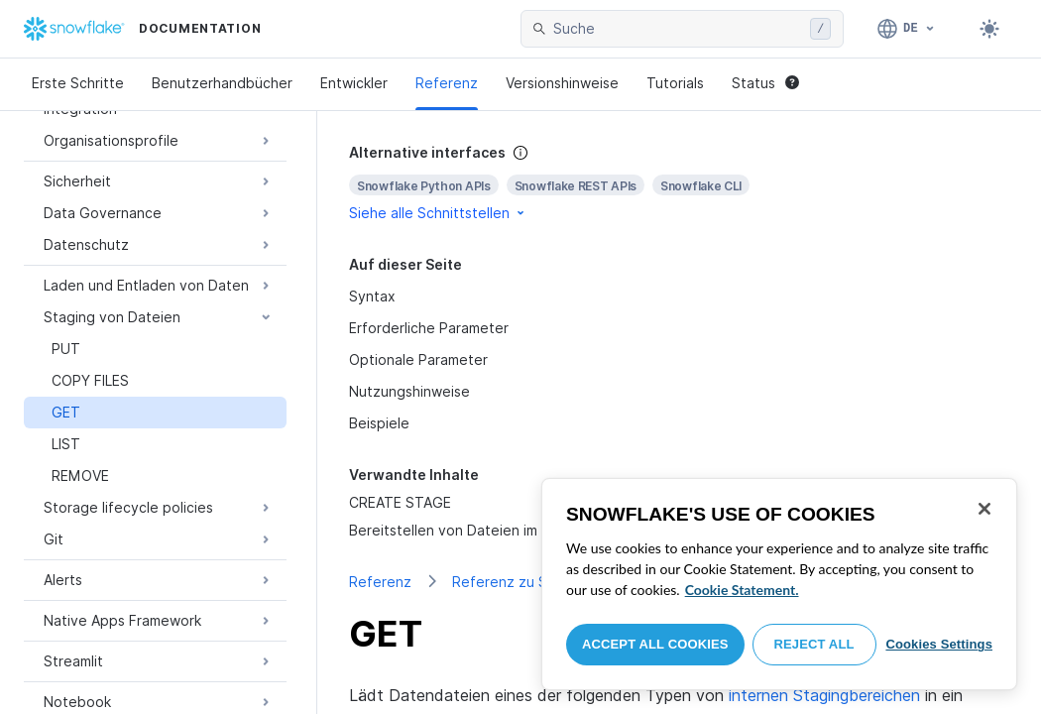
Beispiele (379, 423)
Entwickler (354, 82)
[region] (779, 584)
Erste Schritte (78, 82)
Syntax (372, 296)
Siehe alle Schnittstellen (438, 212)
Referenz (446, 82)
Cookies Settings (938, 644)
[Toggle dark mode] (989, 29)
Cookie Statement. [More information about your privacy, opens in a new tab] (742, 589)
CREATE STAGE (400, 502)
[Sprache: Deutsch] (907, 29)
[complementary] (679, 183)
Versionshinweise (562, 82)
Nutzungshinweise (409, 391)
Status (765, 82)
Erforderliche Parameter (429, 327)
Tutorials (675, 82)
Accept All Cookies (655, 644)
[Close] (984, 509)
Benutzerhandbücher (222, 82)
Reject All (814, 644)
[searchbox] (677, 29)
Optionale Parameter (418, 359)
